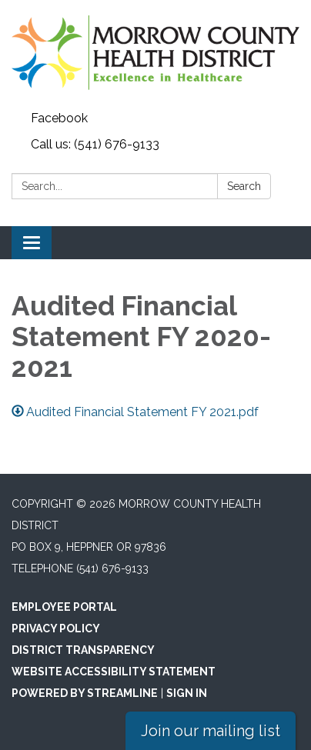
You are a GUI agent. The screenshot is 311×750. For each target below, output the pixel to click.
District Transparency (83, 650)
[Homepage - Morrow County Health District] (155, 52)
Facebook (59, 118)
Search (244, 186)
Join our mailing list (210, 731)
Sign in (186, 693)
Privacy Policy (56, 628)
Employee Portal (64, 607)
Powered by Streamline (85, 693)
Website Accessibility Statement (114, 671)
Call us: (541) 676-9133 (95, 144)
